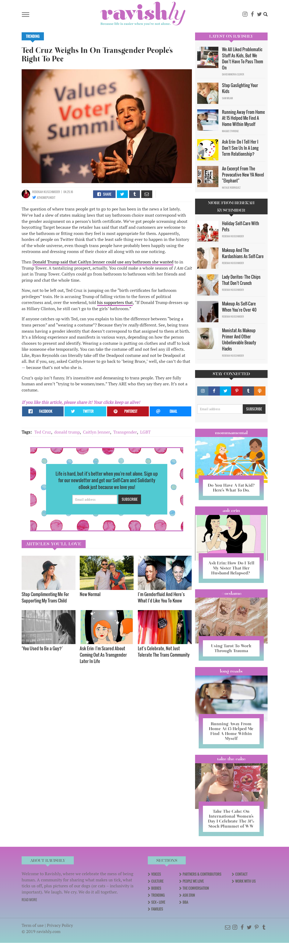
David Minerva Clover (233, 74)
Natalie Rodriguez (231, 187)
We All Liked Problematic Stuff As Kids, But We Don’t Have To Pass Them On (242, 58)
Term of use (33, 925)
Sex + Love (158, 902)
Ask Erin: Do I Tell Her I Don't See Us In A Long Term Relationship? (240, 148)
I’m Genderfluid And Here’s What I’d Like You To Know (161, 597)
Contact (241, 874)
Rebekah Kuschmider (46, 191)
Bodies (156, 888)
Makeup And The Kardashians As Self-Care (243, 253)
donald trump (67, 432)
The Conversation (196, 888)
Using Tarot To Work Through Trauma (231, 648)
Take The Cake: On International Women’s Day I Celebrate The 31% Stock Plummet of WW (231, 819)
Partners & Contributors (202, 874)
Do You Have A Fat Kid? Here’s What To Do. (231, 487)
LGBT (145, 432)
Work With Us (245, 881)
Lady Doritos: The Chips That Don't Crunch (241, 280)
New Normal (90, 594)
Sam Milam (227, 98)
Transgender (125, 432)
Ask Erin (231, 510)
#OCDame (231, 593)
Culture (157, 881)
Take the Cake (231, 759)
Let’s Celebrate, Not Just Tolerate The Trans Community (164, 651)
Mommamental (231, 432)
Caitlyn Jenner (96, 432)
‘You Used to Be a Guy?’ (42, 648)
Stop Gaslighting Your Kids (240, 88)
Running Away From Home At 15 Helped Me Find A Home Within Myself (243, 118)
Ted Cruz (42, 432)
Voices (156, 874)
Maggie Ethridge (230, 131)
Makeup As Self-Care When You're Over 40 (239, 306)
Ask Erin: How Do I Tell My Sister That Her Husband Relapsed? (231, 567)
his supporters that (115, 302)
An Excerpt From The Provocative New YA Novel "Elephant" (243, 174)
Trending (33, 36)
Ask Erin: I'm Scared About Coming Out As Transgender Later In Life (103, 654)
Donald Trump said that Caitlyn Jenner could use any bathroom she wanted (102, 262)
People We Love (193, 881)
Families (157, 909)
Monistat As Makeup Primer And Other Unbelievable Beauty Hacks (239, 339)
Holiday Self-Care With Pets (240, 226)
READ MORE (29, 899)
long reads (231, 671)
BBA (185, 902)
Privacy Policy (60, 925)
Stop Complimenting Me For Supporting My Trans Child (45, 597)
